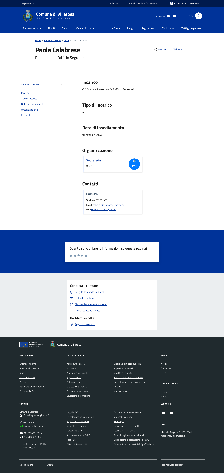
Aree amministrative (29, 368)
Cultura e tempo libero (77, 391)
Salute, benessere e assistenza (128, 377)
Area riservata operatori (172, 464)
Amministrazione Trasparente (143, 3)
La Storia (115, 28)
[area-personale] (184, 3)
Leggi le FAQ (72, 412)
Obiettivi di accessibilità (78, 444)
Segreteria (93, 160)
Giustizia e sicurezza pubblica (127, 363)
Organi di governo (27, 363)
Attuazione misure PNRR (78, 435)
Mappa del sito (26, 464)
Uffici (21, 373)
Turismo (117, 386)
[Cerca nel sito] (198, 15)
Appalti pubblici (74, 377)
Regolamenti (148, 28)
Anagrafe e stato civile (77, 373)
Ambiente (71, 368)
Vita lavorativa (120, 391)
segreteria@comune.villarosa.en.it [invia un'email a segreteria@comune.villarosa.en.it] (109, 205)
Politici (22, 382)
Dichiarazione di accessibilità (127, 426)
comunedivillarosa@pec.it (35, 426)
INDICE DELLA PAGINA (41, 84)
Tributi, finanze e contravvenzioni (129, 382)
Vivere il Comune (85, 28)
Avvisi (163, 373)
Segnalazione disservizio (78, 421)
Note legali (119, 421)
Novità (51, 28)
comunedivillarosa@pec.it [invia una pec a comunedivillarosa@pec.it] (103, 209)
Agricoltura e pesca (76, 363)
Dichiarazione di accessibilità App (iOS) (132, 439)
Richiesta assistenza (76, 426)
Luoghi (131, 28)
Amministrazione (32, 28)
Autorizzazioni (73, 382)
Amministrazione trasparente (127, 412)
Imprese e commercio (124, 368)
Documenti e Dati (27, 391)
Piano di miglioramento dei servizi (129, 435)
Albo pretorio (116, 3)
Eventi (164, 396)
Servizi (65, 28)
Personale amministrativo (31, 386)
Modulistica (168, 28)
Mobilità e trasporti (123, 373)
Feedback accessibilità (124, 430)
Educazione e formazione (78, 395)
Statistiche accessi (75, 430)
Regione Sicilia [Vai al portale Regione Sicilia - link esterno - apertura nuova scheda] (28, 3)
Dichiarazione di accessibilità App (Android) (134, 444)
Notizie (164, 363)
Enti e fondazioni (27, 377)
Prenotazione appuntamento (80, 417)
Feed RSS (71, 439)
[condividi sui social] (160, 49)
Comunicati (166, 368)
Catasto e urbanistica (77, 386)
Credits (50, 464)
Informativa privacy (123, 417)
